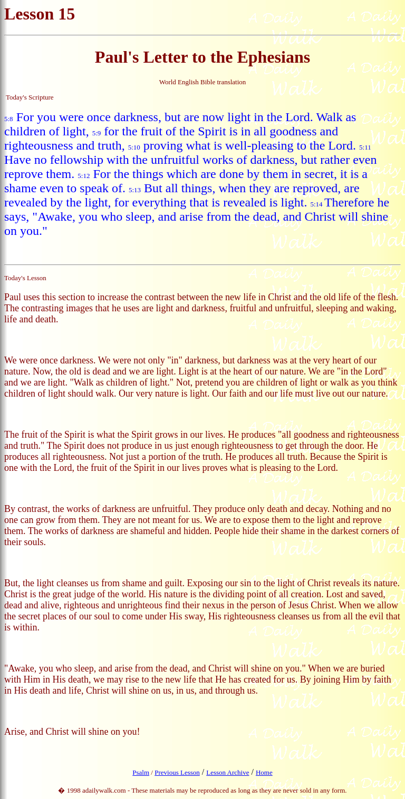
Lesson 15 (39, 13)
